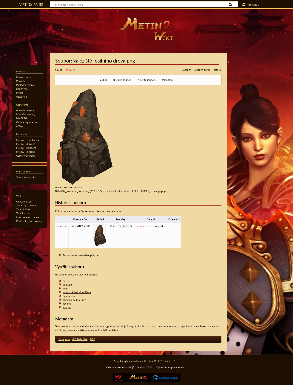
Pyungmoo (69, 296)
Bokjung (67, 284)
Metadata (167, 80)
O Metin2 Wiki (145, 367)
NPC (92, 339)
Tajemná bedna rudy (74, 300)
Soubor (103, 80)
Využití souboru (147, 80)
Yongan (67, 307)
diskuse (147, 226)
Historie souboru (122, 80)
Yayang (67, 303)
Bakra (66, 281)
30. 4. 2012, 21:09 (80, 226)
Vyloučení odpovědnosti (170, 367)
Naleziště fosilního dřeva (77, 292)
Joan (65, 288)
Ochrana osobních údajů (120, 367)
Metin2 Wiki (30, 4)
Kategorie (64, 339)
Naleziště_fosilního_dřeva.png (72, 191)
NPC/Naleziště (79, 339)
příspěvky (159, 226)
